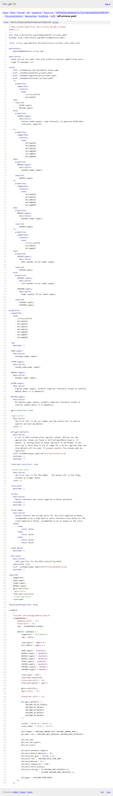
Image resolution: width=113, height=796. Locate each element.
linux (5, 12)
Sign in (107, 4)
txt (102, 792)
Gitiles (15, 792)
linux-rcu (48, 12)
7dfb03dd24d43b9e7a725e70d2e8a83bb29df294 (82, 12)
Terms (29, 792)
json (108, 792)
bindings (43, 16)
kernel (21, 12)
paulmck (36, 12)
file (55, 22)
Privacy (23, 792)
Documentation (14, 16)
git (28, 12)
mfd (53, 16)
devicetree (30, 16)
